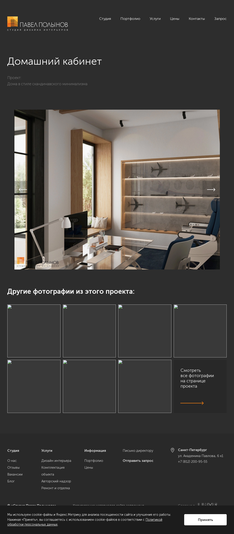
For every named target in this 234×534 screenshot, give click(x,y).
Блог (11, 481)
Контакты (197, 18)
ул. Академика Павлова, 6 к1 (200, 456)
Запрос (220, 18)
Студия (105, 18)
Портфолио (130, 18)
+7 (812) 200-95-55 (192, 462)
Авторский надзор (56, 481)
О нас (12, 461)
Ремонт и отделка (55, 488)
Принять (205, 520)
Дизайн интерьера (56, 461)
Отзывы (13, 467)
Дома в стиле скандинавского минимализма (47, 81)
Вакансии (15, 474)
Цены (174, 18)
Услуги (155, 18)
